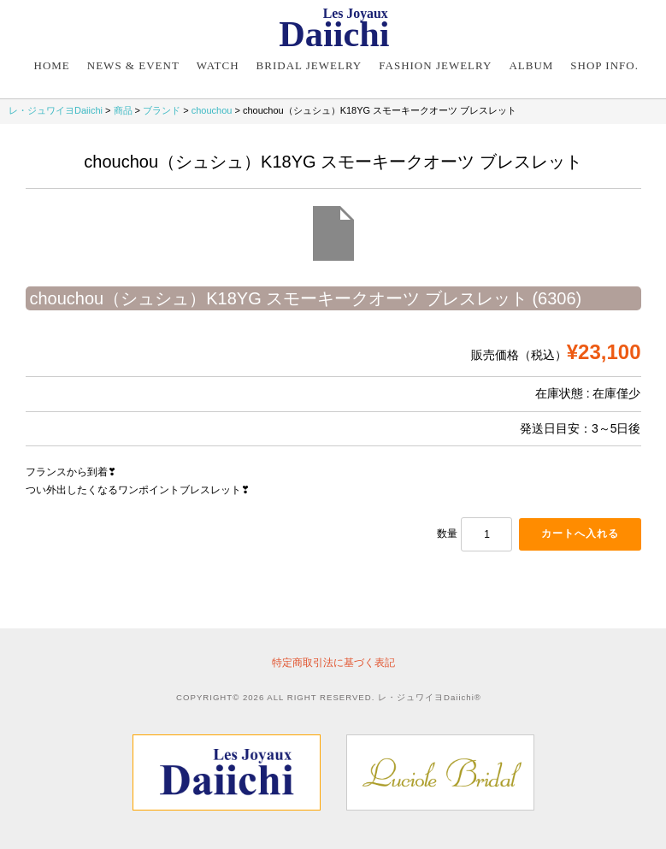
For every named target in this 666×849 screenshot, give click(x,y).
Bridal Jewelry (309, 65)
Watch (218, 65)
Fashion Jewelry (435, 65)
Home (52, 65)
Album (531, 65)
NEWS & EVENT (133, 65)
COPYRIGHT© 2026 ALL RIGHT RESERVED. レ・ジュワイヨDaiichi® (328, 697)
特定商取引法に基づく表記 (333, 663)
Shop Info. (604, 65)
